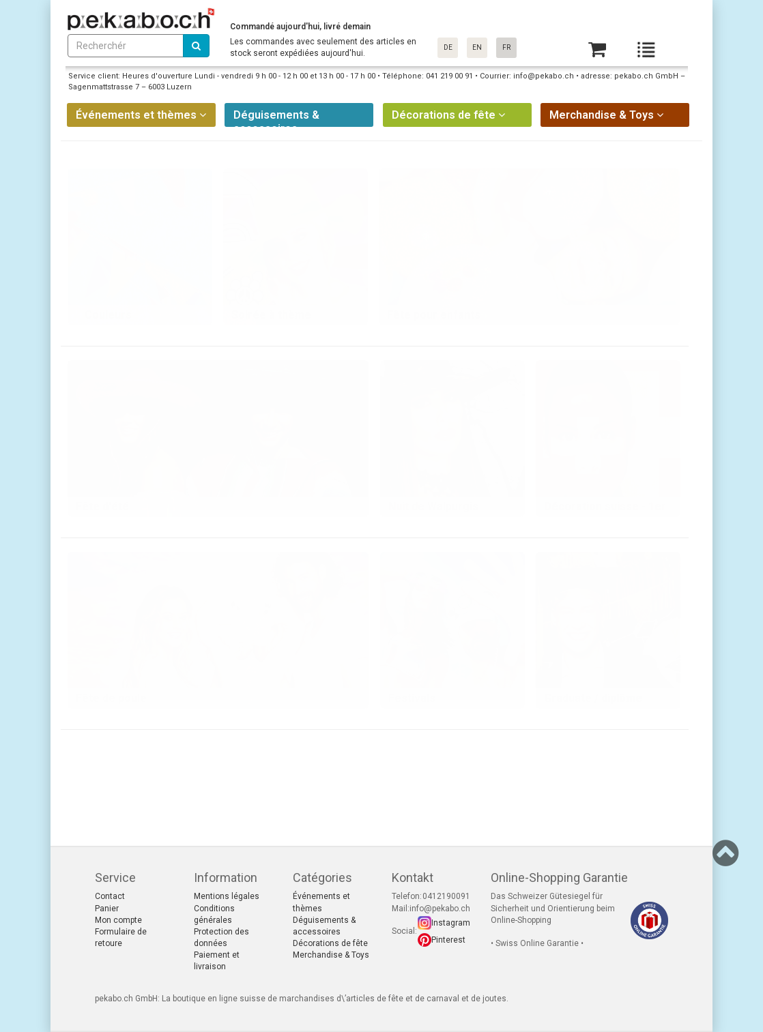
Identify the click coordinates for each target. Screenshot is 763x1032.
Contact (110, 896)
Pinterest (448, 940)
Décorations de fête (330, 943)
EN (477, 47)
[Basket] (597, 49)
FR (506, 47)
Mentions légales (226, 896)
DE (448, 47)
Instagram (450, 923)
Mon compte (118, 920)
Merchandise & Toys (331, 955)
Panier (107, 908)
